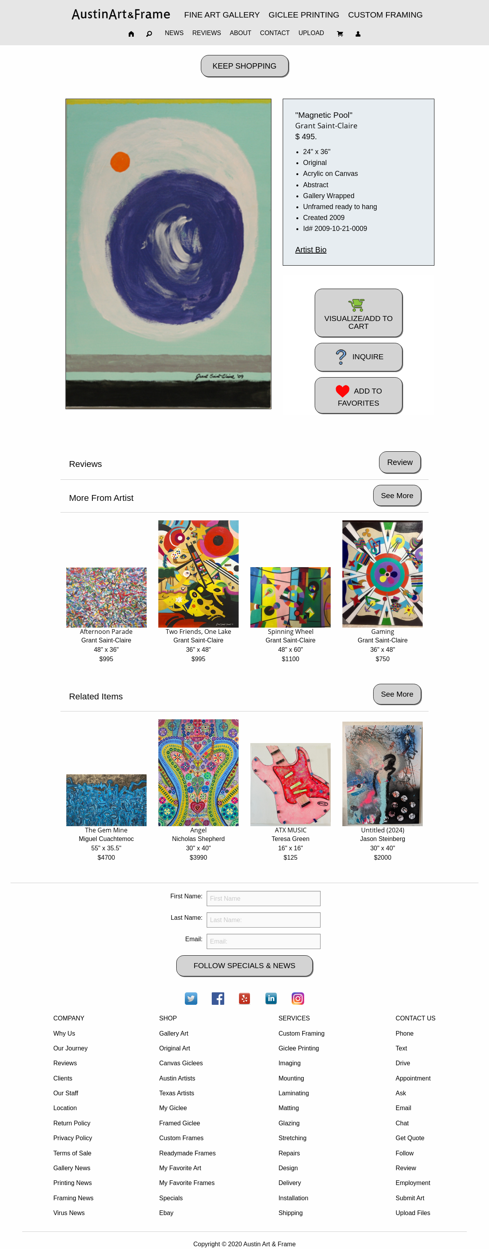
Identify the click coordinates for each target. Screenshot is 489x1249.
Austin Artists (177, 1078)
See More (397, 495)
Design (288, 1168)
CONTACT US (415, 1018)
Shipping (290, 1213)
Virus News (69, 1213)
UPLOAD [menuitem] (311, 33)
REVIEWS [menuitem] (206, 33)
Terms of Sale (72, 1153)
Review (405, 1168)
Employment (412, 1183)
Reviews (65, 1063)
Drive (402, 1063)
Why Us (64, 1033)
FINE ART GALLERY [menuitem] (222, 14)
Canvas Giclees (181, 1063)
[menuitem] (121, 14)
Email (403, 1108)
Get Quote (409, 1138)
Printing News (72, 1183)
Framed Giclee (179, 1123)
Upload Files (412, 1213)
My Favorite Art (180, 1168)
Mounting (291, 1078)
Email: (193, 939)
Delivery (289, 1183)
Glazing (288, 1123)
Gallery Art (173, 1033)
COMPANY (69, 1018)
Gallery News (71, 1168)
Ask (400, 1093)
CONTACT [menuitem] (275, 33)
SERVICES (294, 1018)
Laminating (293, 1093)
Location (65, 1108)
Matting (288, 1108)
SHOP (168, 1018)
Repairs (289, 1153)
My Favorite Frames (186, 1183)
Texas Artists (176, 1093)
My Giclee (173, 1108)
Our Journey (70, 1048)
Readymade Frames (187, 1153)
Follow (404, 1153)
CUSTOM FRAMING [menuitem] (385, 14)
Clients (63, 1078)
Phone (404, 1033)
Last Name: (187, 917)
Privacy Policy (72, 1138)
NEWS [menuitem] (174, 33)
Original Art (174, 1048)
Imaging (289, 1063)
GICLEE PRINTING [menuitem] (304, 14)
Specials (170, 1198)
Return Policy (71, 1123)
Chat (402, 1123)
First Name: (186, 896)
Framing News (73, 1198)
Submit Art (409, 1198)
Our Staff (65, 1093)
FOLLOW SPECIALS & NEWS (244, 966)
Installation (293, 1198)
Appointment (413, 1078)
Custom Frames (181, 1138)
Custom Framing (301, 1033)
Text (401, 1048)
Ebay (166, 1213)
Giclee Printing (298, 1048)
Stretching (292, 1138)
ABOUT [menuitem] (240, 33)
